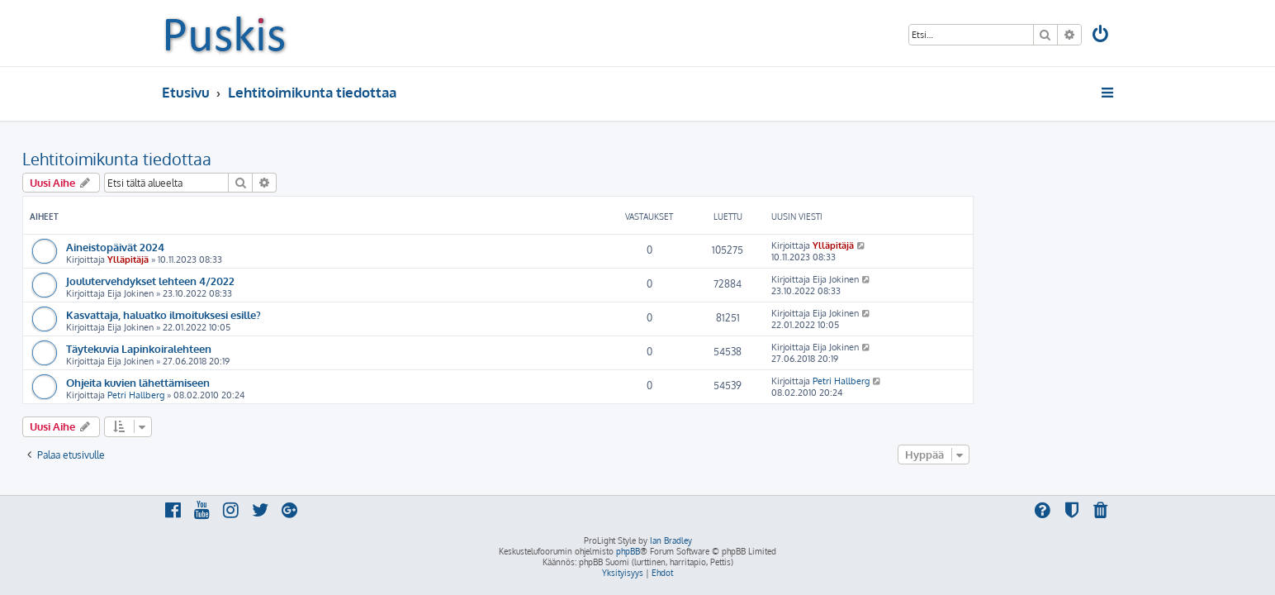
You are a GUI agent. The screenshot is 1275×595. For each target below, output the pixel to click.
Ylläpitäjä (267, 259)
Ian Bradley (671, 540)
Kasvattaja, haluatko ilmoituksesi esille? (303, 314)
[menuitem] (1101, 36)
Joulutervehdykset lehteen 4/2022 (290, 281)
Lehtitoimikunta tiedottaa (256, 158)
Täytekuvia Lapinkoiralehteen (278, 348)
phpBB (628, 551)
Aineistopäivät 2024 (255, 247)
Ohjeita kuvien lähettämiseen (277, 382)
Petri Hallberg (275, 395)
